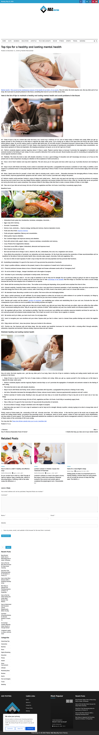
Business (16, 41)
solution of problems (34, 300)
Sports (68, 41)
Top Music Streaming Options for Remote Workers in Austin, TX (6, 617)
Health (3, 660)
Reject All (20, 728)
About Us (28, 702)
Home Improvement (57, 720)
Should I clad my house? (60, 722)
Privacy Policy (29, 708)
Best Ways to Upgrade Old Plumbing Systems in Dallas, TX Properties (6, 589)
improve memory (23, 230)
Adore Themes (63, 733)
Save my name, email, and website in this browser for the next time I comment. (27, 530)
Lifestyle (34, 41)
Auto (9, 41)
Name (3, 515)
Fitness (61, 41)
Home (4, 41)
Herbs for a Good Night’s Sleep (78, 469)
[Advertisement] (49, 27)
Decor (55, 41)
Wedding (82, 41)
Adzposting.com (36, 733)
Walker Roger (70, 471)
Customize (10, 728)
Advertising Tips (5, 641)
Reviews (3, 673)
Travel (75, 41)
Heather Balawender (27, 50)
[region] (20, 723)
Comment (4, 495)
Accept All (30, 728)
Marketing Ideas (5, 670)
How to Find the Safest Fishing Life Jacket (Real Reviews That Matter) (6, 598)
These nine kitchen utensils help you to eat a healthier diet (29, 421)
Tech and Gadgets (45, 41)
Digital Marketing (5, 652)
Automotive (4, 644)
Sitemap (28, 711)
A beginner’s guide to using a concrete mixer (6, 632)
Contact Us (28, 705)
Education (25, 41)
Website (3, 523)
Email (53, 515)
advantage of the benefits (55, 279)
